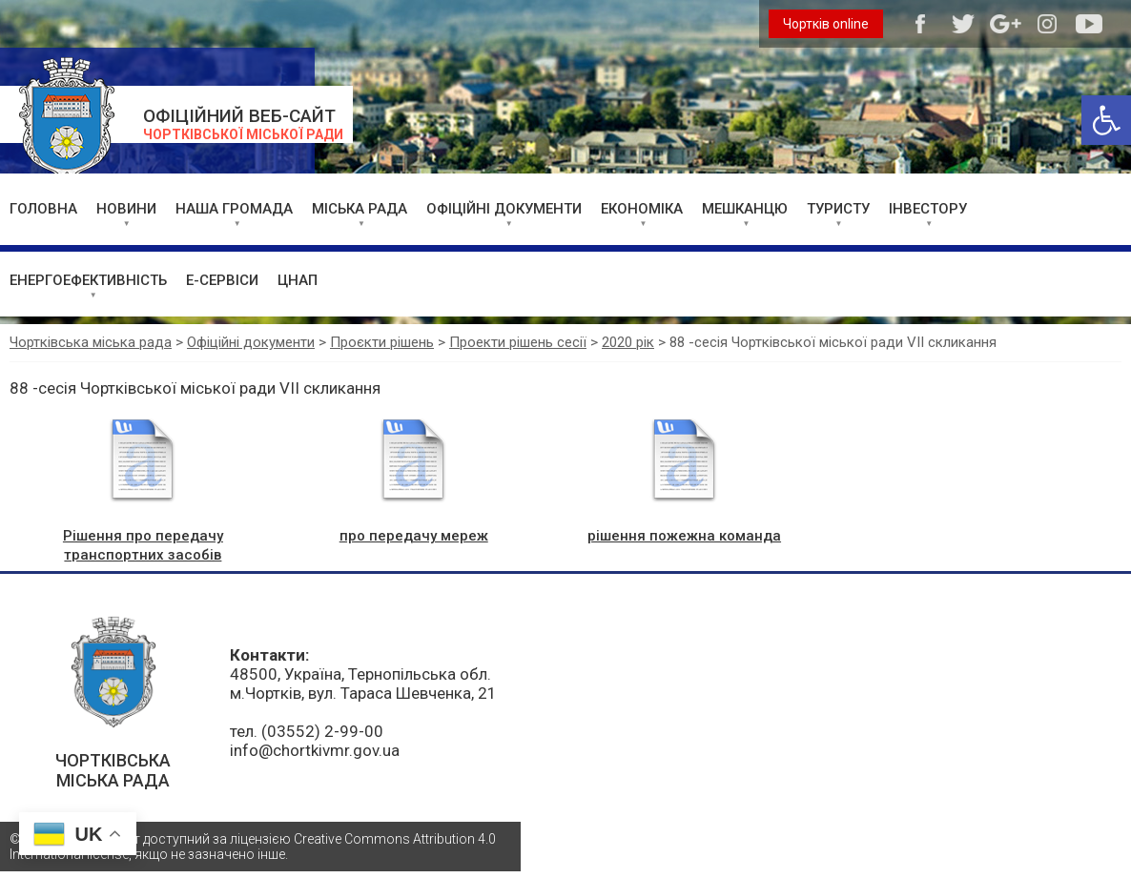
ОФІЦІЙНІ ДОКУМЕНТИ (504, 208)
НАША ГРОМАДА (234, 208)
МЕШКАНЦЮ (745, 208)
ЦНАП (298, 280)
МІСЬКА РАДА (359, 208)
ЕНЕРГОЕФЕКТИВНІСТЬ (88, 280)
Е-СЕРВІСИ (222, 280)
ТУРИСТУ (838, 208)
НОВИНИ (126, 208)
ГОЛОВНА (43, 208)
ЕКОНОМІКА (642, 208)
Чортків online (826, 23)
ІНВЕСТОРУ (928, 208)
